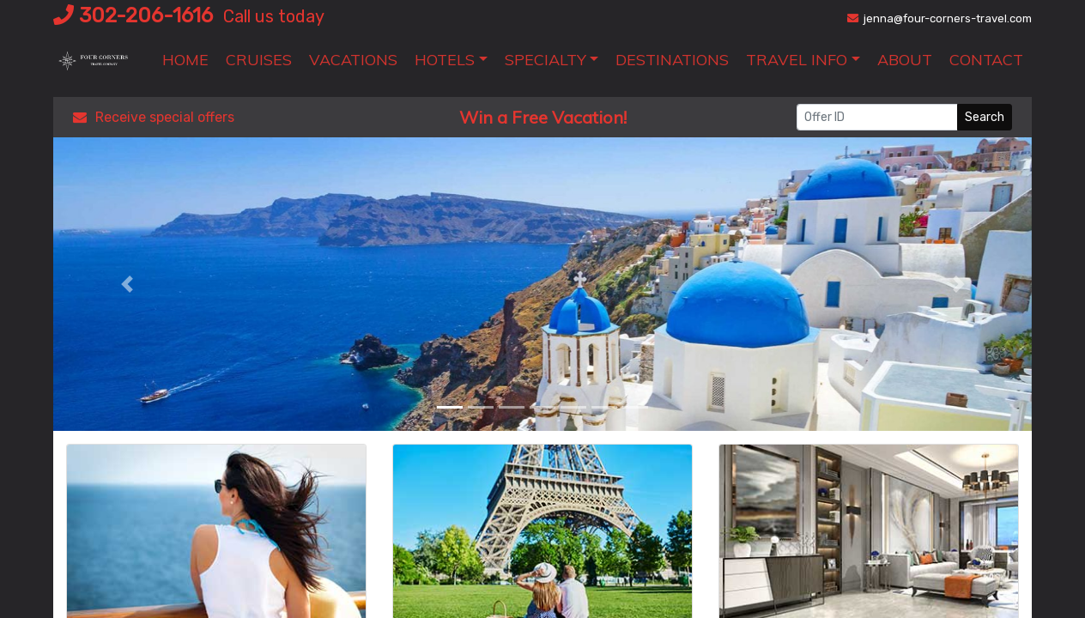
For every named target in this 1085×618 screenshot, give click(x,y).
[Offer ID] (877, 117)
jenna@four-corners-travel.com (939, 18)
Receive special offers (153, 117)
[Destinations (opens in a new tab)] (672, 59)
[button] (451, 59)
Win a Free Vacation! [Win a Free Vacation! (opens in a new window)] (543, 117)
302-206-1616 (133, 15)
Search (984, 117)
